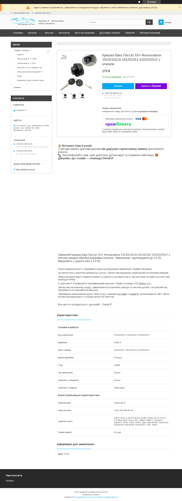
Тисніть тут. (144, 283)
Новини (17, 87)
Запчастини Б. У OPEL (27, 59)
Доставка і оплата (110, 33)
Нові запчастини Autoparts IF (29, 72)
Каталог (32, 33)
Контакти (64, 33)
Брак (19, 76)
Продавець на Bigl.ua (91, 495)
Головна (18, 33)
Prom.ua (104, 492)
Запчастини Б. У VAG (26, 63)
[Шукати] (149, 22)
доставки (122, 294)
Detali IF (20, 55)
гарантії (135, 294)
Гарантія (130, 33)
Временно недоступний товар (30, 80)
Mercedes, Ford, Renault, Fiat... (30, 67)
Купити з (151, 86)
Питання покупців (150, 33)
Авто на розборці (84, 33)
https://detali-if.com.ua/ (25, 169)
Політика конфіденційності (107, 497)
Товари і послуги (21, 50)
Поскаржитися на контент (85, 497)
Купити (118, 86)
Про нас (49, 33)
